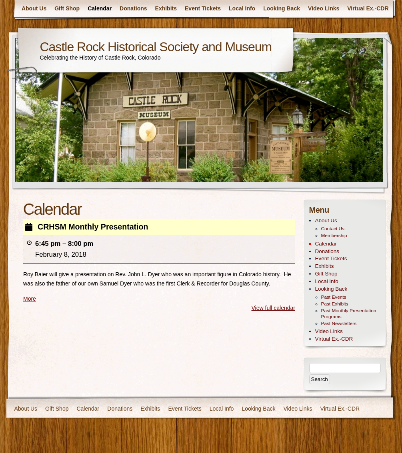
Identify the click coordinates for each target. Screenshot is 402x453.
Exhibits (166, 8)
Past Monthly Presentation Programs (348, 313)
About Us (34, 8)
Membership (334, 235)
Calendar (100, 8)
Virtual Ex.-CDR (367, 8)
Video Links (323, 8)
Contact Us (332, 228)
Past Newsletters (339, 323)
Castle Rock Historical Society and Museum (156, 47)
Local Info (242, 8)
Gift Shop (67, 8)
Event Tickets (203, 8)
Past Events (333, 297)
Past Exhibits (334, 304)
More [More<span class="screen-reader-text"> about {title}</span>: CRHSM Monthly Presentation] (29, 298)
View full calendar (273, 308)
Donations (133, 8)
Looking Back (281, 8)
